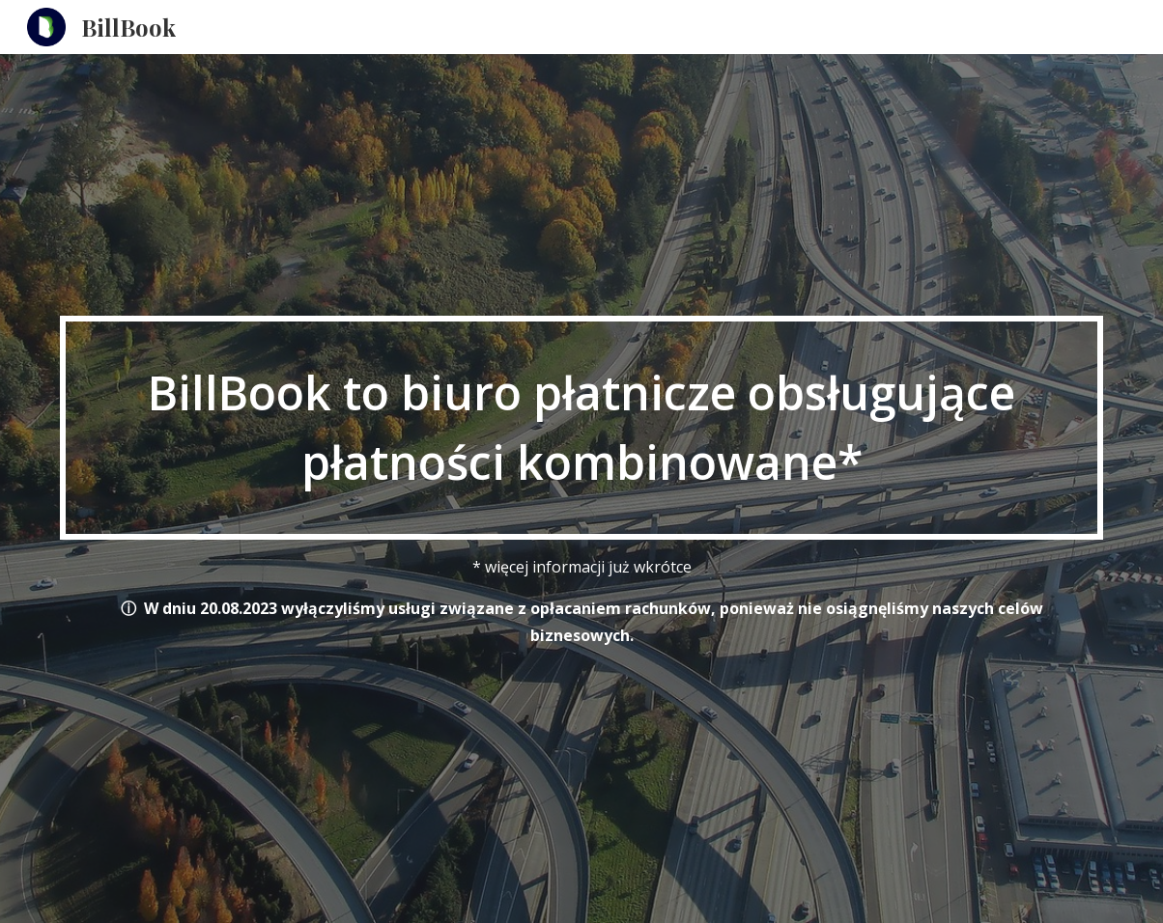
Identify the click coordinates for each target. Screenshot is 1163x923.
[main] (581, 428)
